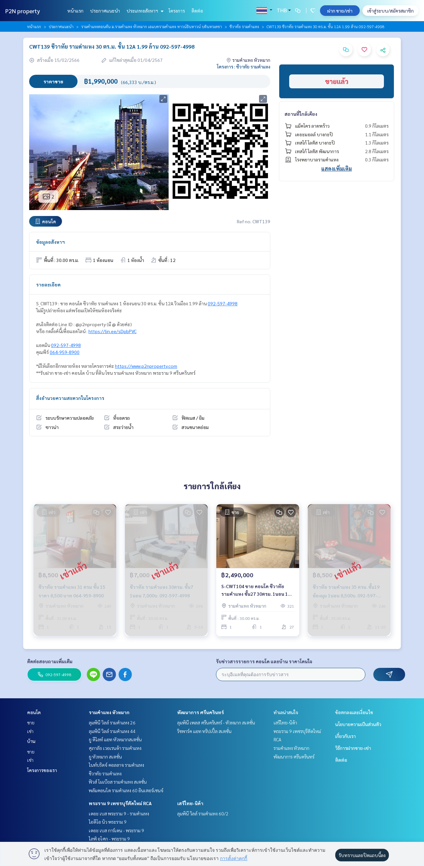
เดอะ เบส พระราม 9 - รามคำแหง (119, 813)
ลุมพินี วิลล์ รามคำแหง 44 (112, 731)
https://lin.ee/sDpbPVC (112, 331)
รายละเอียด (48, 284)
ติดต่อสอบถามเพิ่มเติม (50, 661)
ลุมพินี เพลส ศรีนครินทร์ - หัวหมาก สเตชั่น (216, 722)
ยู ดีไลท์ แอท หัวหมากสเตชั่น (115, 739)
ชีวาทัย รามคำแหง (244, 26)
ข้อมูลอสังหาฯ (50, 242)
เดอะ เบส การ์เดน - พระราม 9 (116, 830)
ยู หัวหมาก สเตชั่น (105, 756)
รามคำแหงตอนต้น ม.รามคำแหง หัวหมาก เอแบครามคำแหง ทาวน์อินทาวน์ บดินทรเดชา (151, 26)
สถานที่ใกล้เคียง (301, 114)
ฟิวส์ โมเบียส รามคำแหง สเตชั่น (118, 782)
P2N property (22, 11)
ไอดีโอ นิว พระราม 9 (108, 822)
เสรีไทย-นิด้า (190, 803)
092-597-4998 (223, 303)
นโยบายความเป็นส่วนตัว (358, 724)
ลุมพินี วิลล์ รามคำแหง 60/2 (203, 813)
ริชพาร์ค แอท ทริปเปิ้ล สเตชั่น (204, 731)
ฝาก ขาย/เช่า (339, 11)
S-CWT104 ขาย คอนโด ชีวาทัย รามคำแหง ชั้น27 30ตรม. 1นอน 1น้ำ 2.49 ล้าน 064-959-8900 (257, 590)
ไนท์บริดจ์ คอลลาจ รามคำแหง (116, 765)
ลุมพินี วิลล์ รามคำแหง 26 (112, 722)
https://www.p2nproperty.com (146, 366)
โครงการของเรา (42, 770)
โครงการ (177, 11)
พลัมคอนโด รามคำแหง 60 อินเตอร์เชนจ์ (126, 790)
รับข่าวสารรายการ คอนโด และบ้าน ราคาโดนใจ (264, 661)
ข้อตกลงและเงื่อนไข (354, 712)
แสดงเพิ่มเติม (336, 168)
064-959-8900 (65, 352)
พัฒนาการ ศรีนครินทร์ (200, 712)
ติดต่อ (197, 11)
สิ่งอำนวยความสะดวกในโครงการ (70, 398)
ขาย (30, 722)
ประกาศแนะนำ (105, 11)
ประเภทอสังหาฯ (144, 11)
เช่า (30, 731)
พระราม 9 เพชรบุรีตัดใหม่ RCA (120, 803)
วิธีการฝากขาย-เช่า (353, 748)
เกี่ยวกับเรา (345, 736)
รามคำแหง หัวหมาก (109, 712)
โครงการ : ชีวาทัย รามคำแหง (243, 66)
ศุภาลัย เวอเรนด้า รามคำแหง (115, 748)
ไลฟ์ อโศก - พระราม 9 (109, 839)
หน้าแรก (75, 11)
